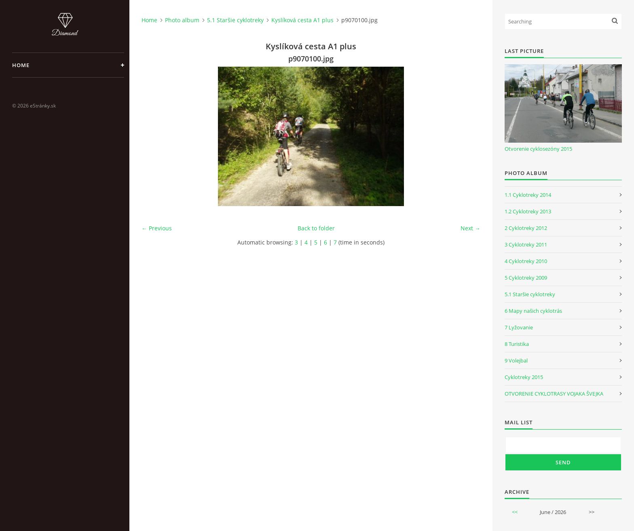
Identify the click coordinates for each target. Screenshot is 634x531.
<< (515, 512)
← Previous (157, 228)
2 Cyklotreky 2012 (526, 228)
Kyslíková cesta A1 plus (302, 20)
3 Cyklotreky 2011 (526, 244)
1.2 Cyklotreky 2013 (528, 211)
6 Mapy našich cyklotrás (533, 310)
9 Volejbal (516, 360)
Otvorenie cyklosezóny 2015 (538, 148)
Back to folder (316, 228)
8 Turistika (517, 344)
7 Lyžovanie (519, 327)
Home (21, 65)
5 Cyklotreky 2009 (526, 277)
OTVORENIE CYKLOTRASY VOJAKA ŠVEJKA (554, 393)
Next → (470, 228)
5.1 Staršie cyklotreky (235, 20)
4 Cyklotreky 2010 (526, 261)
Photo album (182, 20)
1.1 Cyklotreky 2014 (528, 194)
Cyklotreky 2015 (524, 377)
